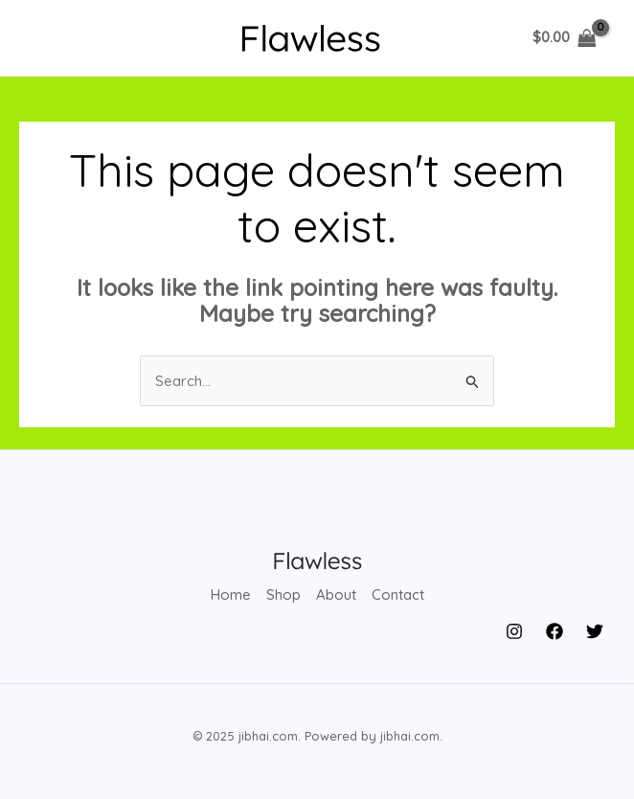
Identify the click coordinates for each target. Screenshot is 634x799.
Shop (283, 594)
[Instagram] (514, 631)
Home (231, 594)
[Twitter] (594, 631)
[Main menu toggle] (50, 37)
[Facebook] (554, 631)
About (336, 594)
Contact (398, 594)
